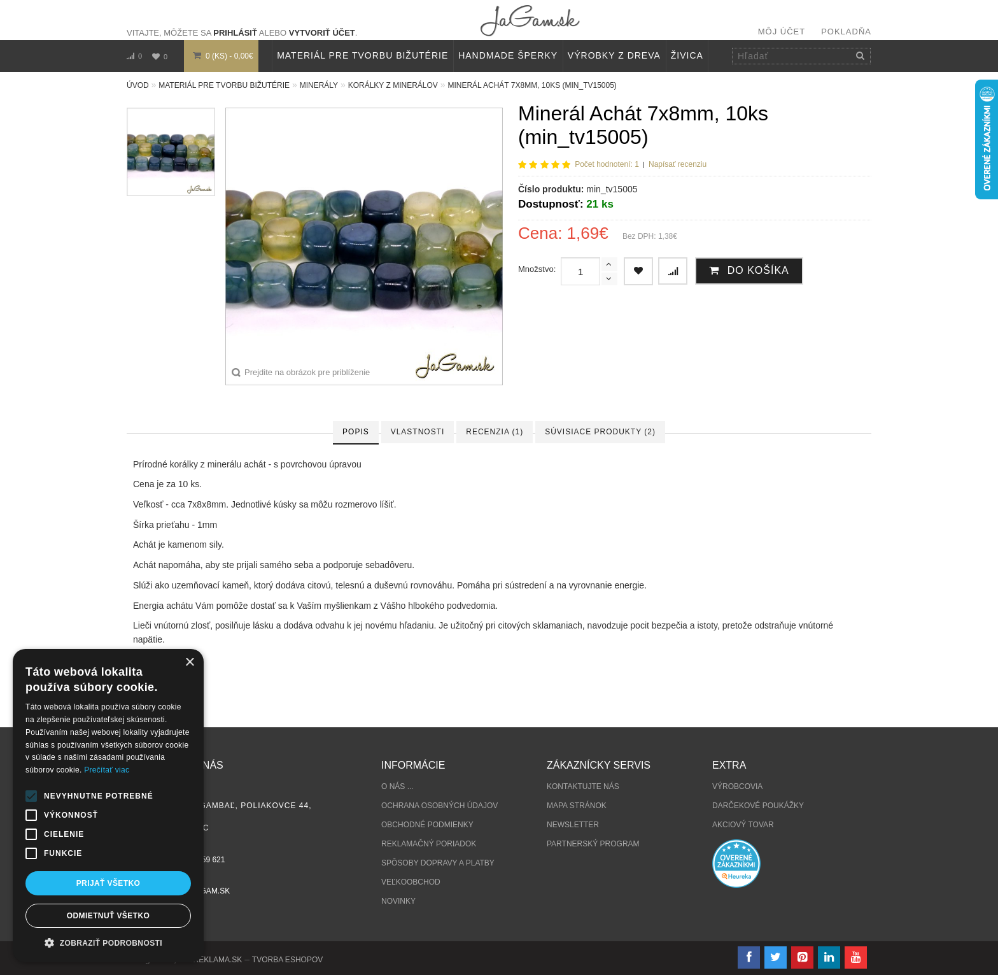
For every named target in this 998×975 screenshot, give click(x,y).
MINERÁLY (319, 85)
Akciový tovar (743, 824)
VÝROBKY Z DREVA (614, 55)
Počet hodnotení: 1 (607, 164)
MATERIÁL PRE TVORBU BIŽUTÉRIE (362, 55)
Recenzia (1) (494, 431)
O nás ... (397, 786)
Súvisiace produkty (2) (600, 431)
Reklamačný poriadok (428, 843)
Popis (355, 431)
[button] (108, 943)
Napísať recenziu (677, 164)
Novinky (398, 901)
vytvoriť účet (322, 33)
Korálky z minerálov (393, 85)
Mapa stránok (577, 805)
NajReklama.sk (210, 959)
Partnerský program (593, 843)
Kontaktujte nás (583, 786)
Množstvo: (537, 269)
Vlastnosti (418, 431)
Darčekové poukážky (758, 805)
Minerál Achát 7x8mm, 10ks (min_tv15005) (531, 85)
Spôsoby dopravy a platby (438, 862)
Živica (687, 55)
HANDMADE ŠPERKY (508, 55)
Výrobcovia (737, 786)
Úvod (138, 85)
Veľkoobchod (410, 882)
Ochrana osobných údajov (439, 805)
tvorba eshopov (287, 959)
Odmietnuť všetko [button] (108, 915)
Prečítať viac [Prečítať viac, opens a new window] (106, 769)
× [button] (189, 662)
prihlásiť (235, 33)
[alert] (108, 805)
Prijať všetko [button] (108, 883)
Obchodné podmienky (427, 824)
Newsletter (573, 824)
